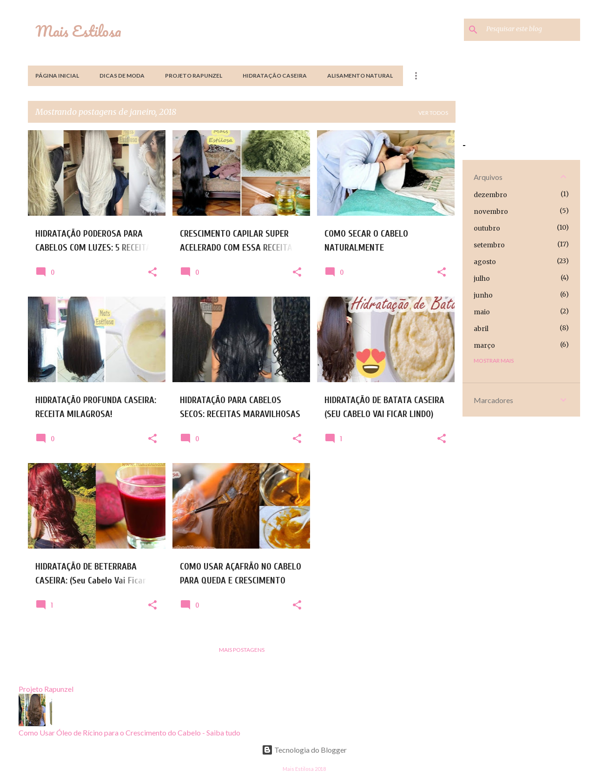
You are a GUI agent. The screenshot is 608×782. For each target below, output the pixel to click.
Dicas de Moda (122, 75)
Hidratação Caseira (275, 75)
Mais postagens (241, 649)
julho (482, 278)
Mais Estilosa (78, 31)
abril (481, 329)
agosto (485, 262)
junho (483, 295)
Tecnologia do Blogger (304, 749)
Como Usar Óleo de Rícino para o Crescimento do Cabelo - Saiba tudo (129, 732)
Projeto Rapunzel (193, 75)
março (484, 345)
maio (482, 312)
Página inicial (57, 75)
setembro (489, 245)
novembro (491, 211)
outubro (487, 228)
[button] (152, 272)
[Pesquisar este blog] (531, 30)
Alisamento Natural (360, 75)
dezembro (490, 195)
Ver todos (433, 112)
